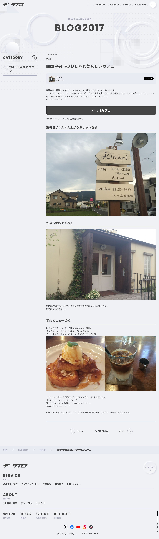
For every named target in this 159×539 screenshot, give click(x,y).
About (127, 4)
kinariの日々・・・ (121, 412)
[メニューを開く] (153, 5)
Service (101, 4)
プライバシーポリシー (67, 533)
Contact (140, 4)
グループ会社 (27, 503)
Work (114, 4)
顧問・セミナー (74, 483)
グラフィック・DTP (30, 483)
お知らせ (40, 503)
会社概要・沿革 (10, 503)
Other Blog (59, 80)
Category (20, 57)
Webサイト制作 (10, 483)
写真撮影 (47, 483)
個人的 (49, 59)
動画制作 (59, 483)
